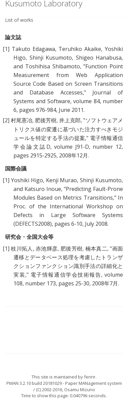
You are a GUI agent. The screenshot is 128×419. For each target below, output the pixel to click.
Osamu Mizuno (79, 390)
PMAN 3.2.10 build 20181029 (34, 383)
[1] (6, 49)
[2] (6, 120)
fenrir (89, 377)
